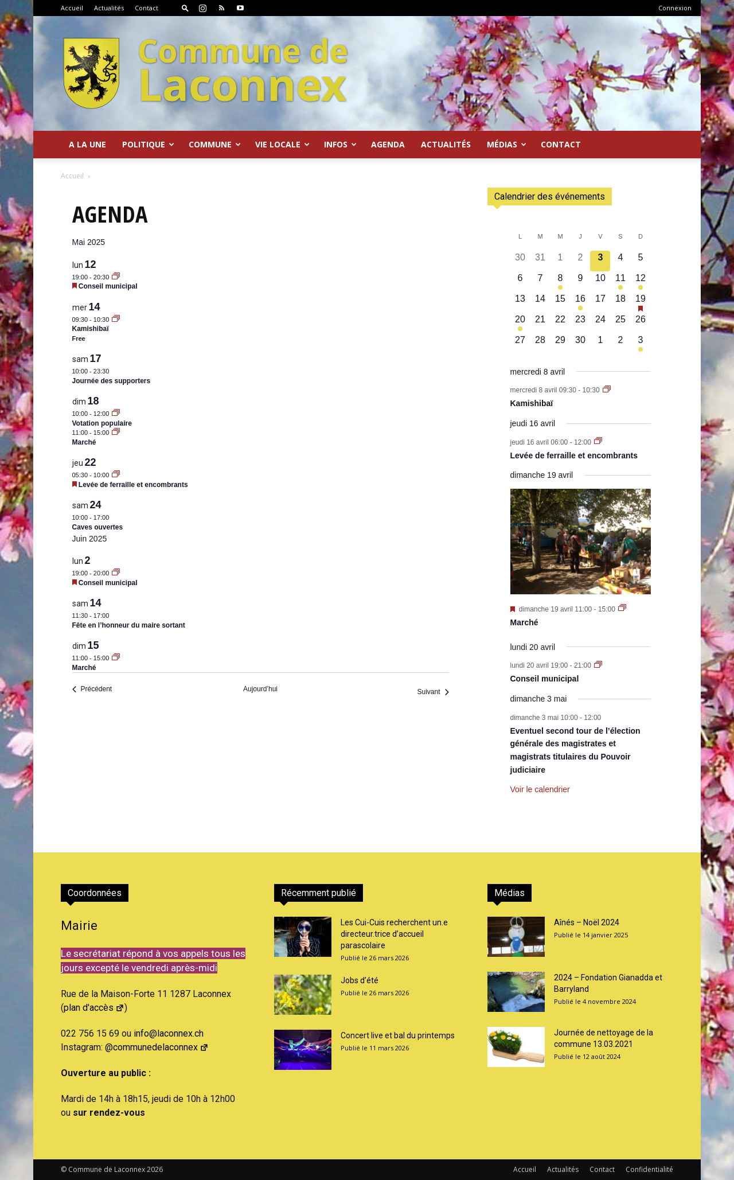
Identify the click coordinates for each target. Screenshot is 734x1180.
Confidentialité (649, 1169)
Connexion (675, 7)
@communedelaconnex (157, 1047)
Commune (215, 144)
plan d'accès (94, 1007)
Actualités (109, 7)
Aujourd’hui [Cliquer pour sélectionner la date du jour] (260, 689)
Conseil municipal (108, 286)
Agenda (388, 144)
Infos (340, 144)
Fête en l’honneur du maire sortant (128, 625)
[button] (185, 7)
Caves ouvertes (97, 527)
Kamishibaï (90, 329)
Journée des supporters (111, 381)
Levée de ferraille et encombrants (133, 485)
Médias (506, 144)
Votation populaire (102, 423)
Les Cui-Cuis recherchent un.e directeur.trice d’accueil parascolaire (394, 934)
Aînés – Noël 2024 (586, 922)
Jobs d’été (359, 980)
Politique (148, 144)
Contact (146, 7)
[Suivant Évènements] (432, 692)
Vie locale (282, 144)
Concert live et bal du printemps (398, 1035)
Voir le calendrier (540, 789)
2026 (155, 1169)
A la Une (87, 144)
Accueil (72, 7)
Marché (84, 442)
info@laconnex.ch (169, 1033)
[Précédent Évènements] (92, 689)
